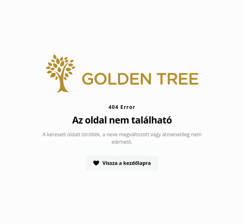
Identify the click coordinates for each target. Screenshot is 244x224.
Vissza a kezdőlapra (122, 163)
